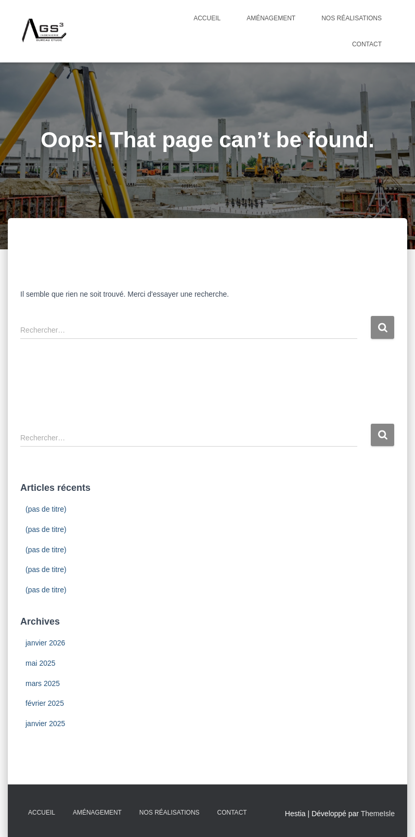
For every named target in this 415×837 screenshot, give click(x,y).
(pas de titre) (46, 509)
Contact (367, 44)
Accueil (207, 18)
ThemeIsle (378, 813)
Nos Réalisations (351, 18)
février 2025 (44, 703)
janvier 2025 (45, 723)
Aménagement (271, 18)
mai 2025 (40, 663)
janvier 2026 (45, 643)
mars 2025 (42, 683)
